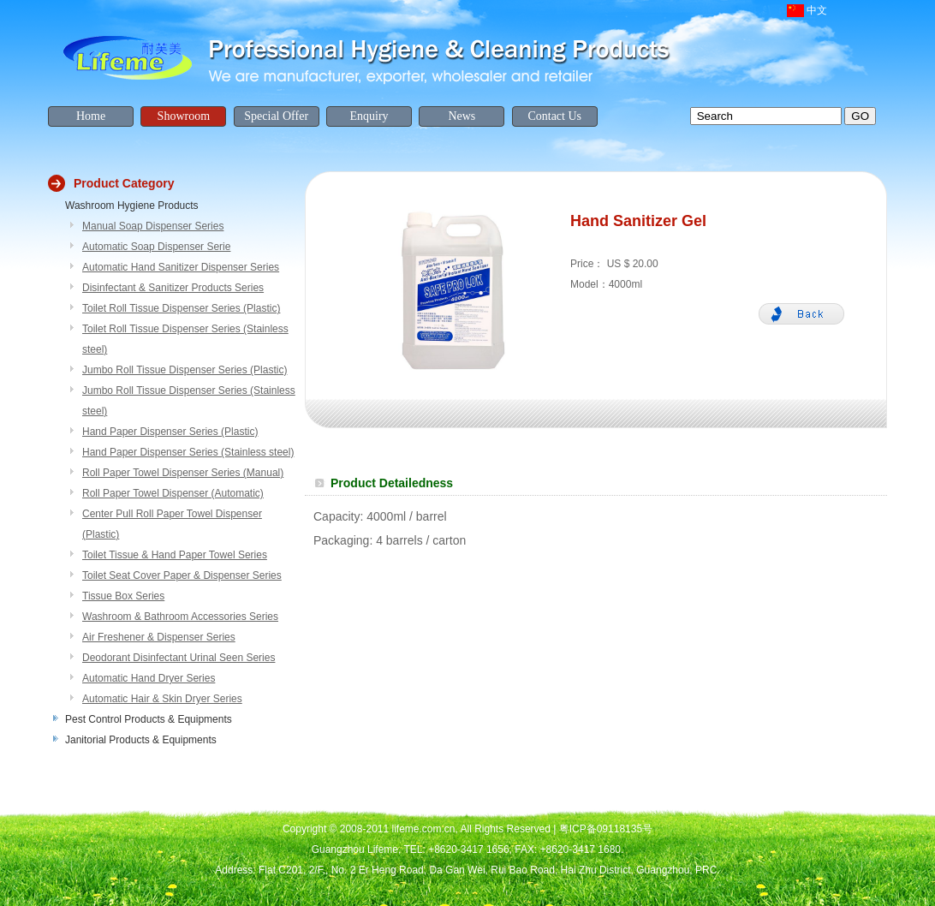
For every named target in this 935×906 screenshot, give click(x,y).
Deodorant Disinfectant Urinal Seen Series (178, 658)
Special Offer (276, 116)
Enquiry (368, 116)
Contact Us (554, 116)
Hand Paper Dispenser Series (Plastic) (170, 432)
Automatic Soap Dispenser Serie (156, 247)
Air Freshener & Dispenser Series (158, 637)
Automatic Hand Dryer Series (148, 678)
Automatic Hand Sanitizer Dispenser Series (180, 267)
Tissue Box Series (123, 596)
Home (90, 116)
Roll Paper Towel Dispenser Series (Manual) (182, 473)
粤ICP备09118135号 (605, 829)
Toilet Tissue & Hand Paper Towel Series (174, 555)
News (461, 116)
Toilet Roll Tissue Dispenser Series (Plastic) (181, 308)
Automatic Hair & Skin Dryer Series (162, 699)
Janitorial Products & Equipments (141, 740)
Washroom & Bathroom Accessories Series (180, 617)
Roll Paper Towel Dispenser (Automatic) (173, 493)
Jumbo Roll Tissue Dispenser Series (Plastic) (184, 370)
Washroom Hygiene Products (132, 206)
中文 (817, 10)
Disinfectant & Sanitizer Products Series (173, 288)
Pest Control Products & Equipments (148, 719)
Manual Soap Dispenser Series (152, 226)
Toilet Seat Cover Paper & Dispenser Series (182, 575)
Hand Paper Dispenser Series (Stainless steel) (188, 452)
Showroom (184, 116)
